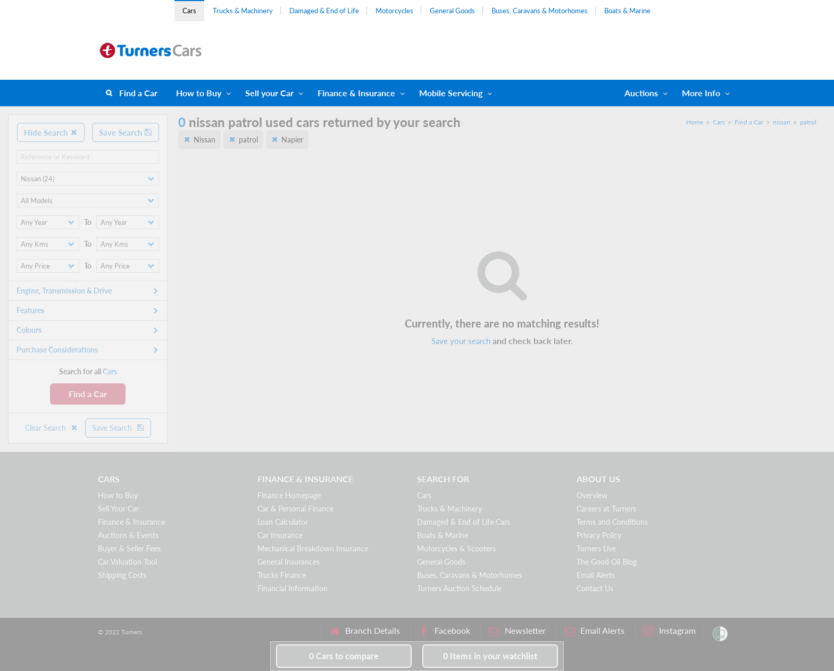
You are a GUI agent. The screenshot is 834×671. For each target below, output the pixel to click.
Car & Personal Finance (295, 508)
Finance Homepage (289, 495)
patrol (808, 122)
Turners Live (596, 548)
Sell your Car (269, 93)
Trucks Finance (281, 575)
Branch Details (364, 630)
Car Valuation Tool (127, 561)
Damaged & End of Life (324, 10)
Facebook (444, 630)
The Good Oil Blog (607, 561)
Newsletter (517, 630)
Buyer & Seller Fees (129, 548)
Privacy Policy (599, 535)
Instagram (669, 630)
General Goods (452, 10)
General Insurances (288, 561)
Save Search (125, 132)
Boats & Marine (627, 10)
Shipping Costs (122, 575)
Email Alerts (596, 575)
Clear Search (51, 427)
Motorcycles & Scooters (456, 548)
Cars (189, 10)
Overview (592, 495)
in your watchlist (490, 656)
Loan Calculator (282, 521)
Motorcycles (394, 10)
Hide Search (51, 132)
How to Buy (198, 93)
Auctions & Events (128, 535)
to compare (344, 656)
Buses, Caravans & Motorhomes (539, 10)
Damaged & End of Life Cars (463, 521)
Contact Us (595, 588)
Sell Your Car (118, 508)
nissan (781, 122)
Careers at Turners (606, 508)
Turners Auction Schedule (459, 588)
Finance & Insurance (356, 93)
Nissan (204, 139)
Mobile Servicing (450, 93)
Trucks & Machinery (243, 10)
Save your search (460, 341)
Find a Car (138, 93)
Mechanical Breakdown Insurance (312, 548)
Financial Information (292, 588)
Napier (292, 139)
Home (694, 122)
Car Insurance (280, 535)
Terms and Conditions (612, 521)
